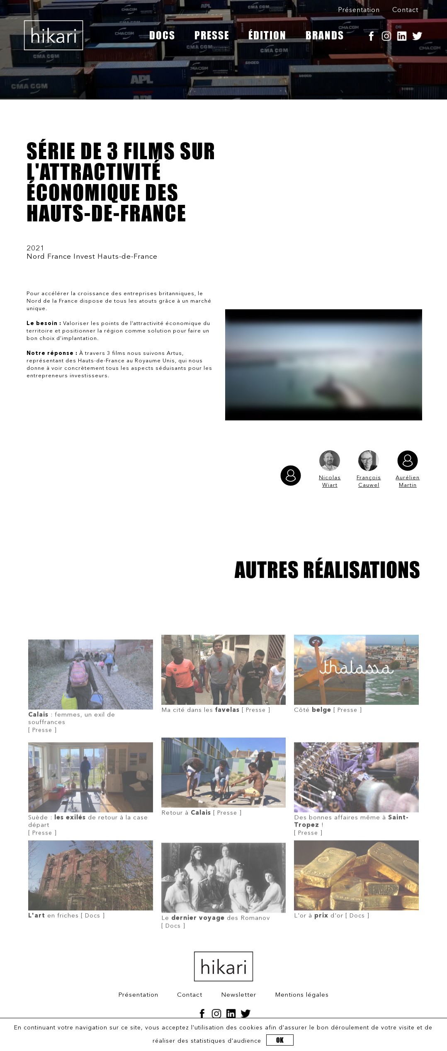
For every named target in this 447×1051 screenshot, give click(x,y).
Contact (405, 10)
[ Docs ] (90, 896)
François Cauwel (369, 469)
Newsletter (238, 995)
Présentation (359, 10)
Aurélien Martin (408, 469)
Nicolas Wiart (330, 469)
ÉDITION (267, 35)
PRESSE (211, 35)
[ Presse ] (90, 705)
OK (280, 1040)
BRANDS (325, 35)
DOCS (162, 35)
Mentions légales (302, 995)
